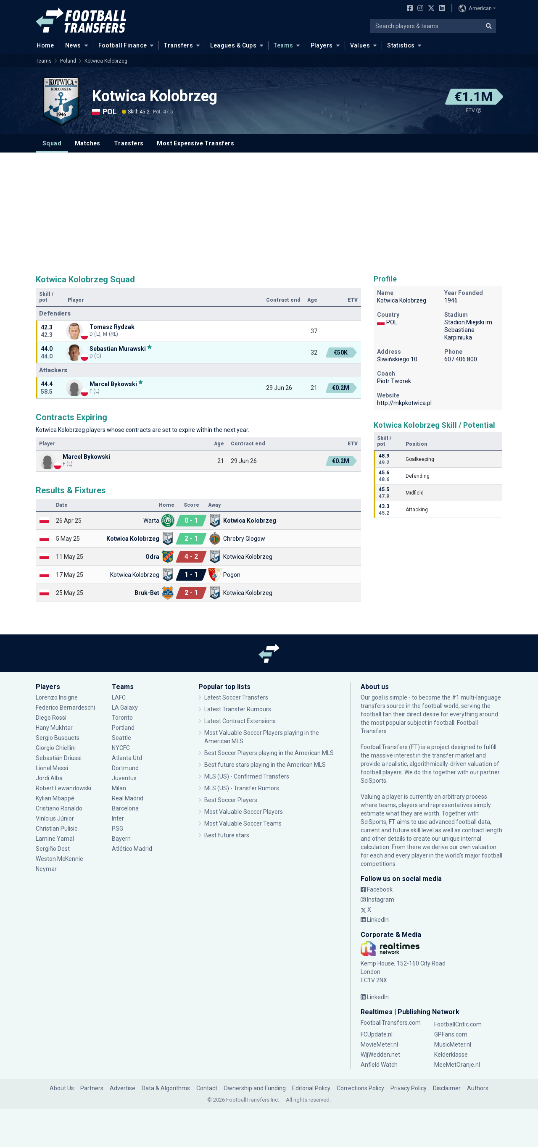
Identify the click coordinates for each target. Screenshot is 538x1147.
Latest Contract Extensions (240, 721)
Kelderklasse (451, 1054)
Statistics (400, 45)
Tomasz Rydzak (112, 327)
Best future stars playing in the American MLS (265, 764)
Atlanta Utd (127, 758)
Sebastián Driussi (59, 758)
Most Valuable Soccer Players (243, 811)
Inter (118, 818)
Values (360, 45)
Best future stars (226, 835)
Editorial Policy (311, 1088)
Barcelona (125, 808)
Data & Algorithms (166, 1088)
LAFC (119, 697)
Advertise (122, 1088)
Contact (206, 1088)
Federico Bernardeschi (65, 707)
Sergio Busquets (57, 737)
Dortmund (125, 768)
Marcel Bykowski (113, 384)
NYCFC (121, 747)
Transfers (178, 45)
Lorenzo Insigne (57, 697)
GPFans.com (450, 1034)
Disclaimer (447, 1088)
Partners (91, 1088)
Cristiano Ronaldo (59, 808)
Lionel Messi (53, 768)
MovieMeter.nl (379, 1044)
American (475, 8)
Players (322, 45)
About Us (62, 1088)
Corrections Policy (360, 1088)
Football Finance (122, 45)
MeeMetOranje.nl (457, 1064)
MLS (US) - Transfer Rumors (241, 788)
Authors (477, 1088)
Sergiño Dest (53, 848)
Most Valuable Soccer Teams (243, 823)
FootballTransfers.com (391, 1022)
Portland (123, 727)
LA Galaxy (125, 707)
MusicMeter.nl (452, 1044)
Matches (87, 143)
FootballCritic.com (458, 1024)
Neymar (46, 869)
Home (43, 45)
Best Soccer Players (230, 800)
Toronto (122, 717)
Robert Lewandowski (63, 788)
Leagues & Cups (233, 45)
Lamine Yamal (55, 838)
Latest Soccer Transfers (236, 697)
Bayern (121, 838)
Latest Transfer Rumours (237, 709)
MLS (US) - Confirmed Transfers (246, 776)
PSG (117, 828)
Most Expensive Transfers (195, 143)
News (73, 45)
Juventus (124, 778)
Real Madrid (127, 798)
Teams (283, 45)
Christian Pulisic (56, 828)
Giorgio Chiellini (56, 747)
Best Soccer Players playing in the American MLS (269, 753)
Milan (119, 788)
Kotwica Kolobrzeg (105, 61)
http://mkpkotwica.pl (404, 403)
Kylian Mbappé (55, 798)
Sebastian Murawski (118, 348)
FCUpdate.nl (377, 1034)
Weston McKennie (59, 858)
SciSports (373, 780)
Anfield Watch (379, 1064)
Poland (68, 61)
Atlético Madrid (132, 848)
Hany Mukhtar (54, 727)
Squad (51, 143)
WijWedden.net (380, 1054)
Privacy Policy (408, 1088)
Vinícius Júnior (55, 818)
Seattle (121, 737)
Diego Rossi (51, 717)
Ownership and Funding (255, 1088)
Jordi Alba (49, 778)
